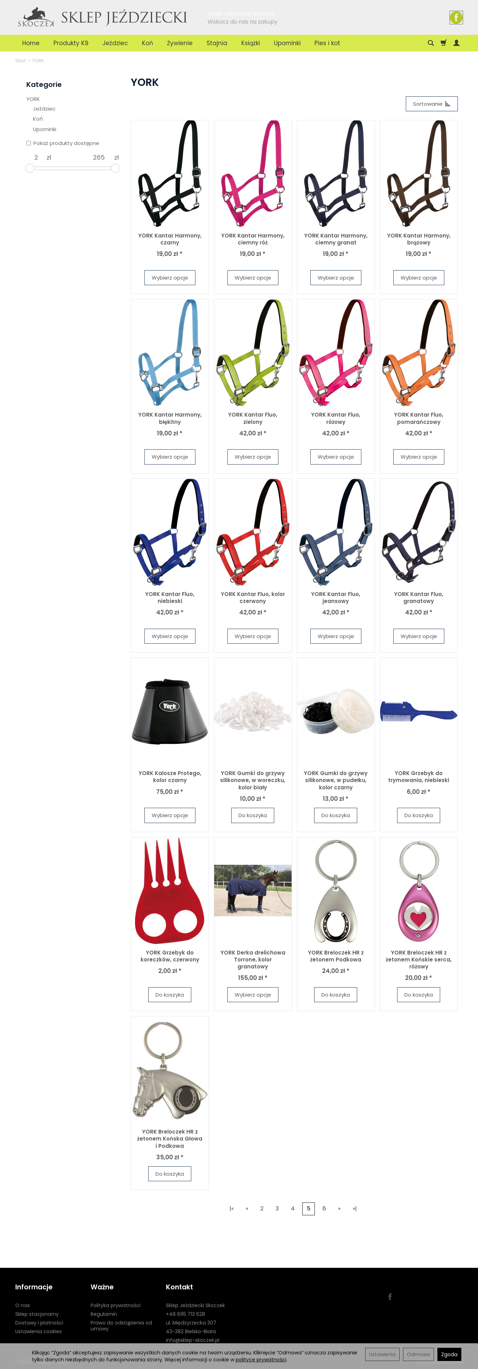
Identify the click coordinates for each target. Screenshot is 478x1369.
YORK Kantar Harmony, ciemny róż (253, 239)
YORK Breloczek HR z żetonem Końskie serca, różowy (419, 960)
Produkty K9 (71, 43)
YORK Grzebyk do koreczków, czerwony (170, 956)
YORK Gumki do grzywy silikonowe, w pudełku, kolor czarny (336, 780)
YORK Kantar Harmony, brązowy (419, 239)
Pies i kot (327, 43)
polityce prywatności (261, 1359)
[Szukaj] (430, 43)
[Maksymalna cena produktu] (98, 157)
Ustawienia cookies (38, 1331)
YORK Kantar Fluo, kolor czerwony (253, 597)
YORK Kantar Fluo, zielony (252, 418)
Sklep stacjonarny (37, 1314)
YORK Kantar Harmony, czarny (170, 239)
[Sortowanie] (432, 103)
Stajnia (217, 43)
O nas (22, 1305)
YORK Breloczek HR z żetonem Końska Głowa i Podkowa (169, 1139)
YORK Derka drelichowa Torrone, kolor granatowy (252, 960)
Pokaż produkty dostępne (62, 143)
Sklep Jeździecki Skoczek (195, 1305)
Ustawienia (382, 1354)
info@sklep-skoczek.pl (192, 1339)
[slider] (29, 168)
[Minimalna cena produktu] (36, 157)
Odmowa (418, 1354)
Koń (147, 43)
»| (355, 1209)
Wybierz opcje (170, 277)
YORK (33, 99)
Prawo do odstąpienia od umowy (121, 1325)
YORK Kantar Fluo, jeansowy (335, 597)
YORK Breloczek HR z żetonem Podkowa (336, 956)
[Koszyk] (443, 43)
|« (231, 1209)
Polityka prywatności (116, 1305)
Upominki (287, 43)
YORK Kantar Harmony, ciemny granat (336, 239)
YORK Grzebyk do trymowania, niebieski (418, 777)
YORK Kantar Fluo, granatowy (418, 597)
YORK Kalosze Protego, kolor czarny (170, 777)
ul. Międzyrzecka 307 (191, 1322)
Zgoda (449, 1354)
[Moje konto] (456, 43)
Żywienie (180, 43)
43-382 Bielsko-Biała (191, 1331)
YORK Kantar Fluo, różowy (335, 418)
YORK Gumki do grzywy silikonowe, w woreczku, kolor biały (252, 780)
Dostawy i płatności (39, 1322)
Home (31, 43)
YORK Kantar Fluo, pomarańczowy (418, 418)
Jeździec (115, 43)
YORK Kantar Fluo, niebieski (169, 597)
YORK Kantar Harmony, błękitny (170, 418)
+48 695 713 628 (185, 1314)
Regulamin (104, 1314)
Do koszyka (252, 815)
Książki (250, 43)
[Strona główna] (103, 16)
